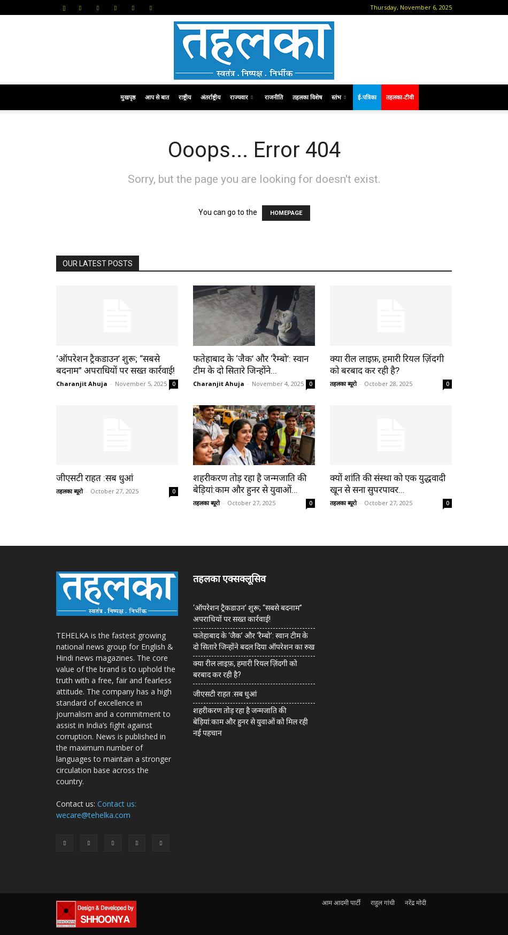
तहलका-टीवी (400, 97)
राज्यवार (241, 97)
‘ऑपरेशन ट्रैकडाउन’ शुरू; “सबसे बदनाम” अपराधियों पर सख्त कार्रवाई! (247, 613)
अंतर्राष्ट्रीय (210, 97)
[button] (64, 7)
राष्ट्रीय (185, 97)
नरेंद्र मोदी (415, 902)
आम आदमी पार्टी (341, 902)
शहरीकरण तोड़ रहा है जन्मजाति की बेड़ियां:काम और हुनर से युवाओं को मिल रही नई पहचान (250, 721)
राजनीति (274, 97)
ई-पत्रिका (367, 97)
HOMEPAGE (286, 213)
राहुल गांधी (383, 902)
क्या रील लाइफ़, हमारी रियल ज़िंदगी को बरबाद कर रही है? (245, 669)
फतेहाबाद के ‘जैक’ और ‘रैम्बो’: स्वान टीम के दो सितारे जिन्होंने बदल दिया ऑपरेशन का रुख (253, 641)
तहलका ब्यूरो (343, 384)
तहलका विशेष (307, 97)
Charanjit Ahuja (81, 384)
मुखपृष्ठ (127, 97)
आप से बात (157, 97)
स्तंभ (339, 97)
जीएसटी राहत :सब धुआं (94, 478)
